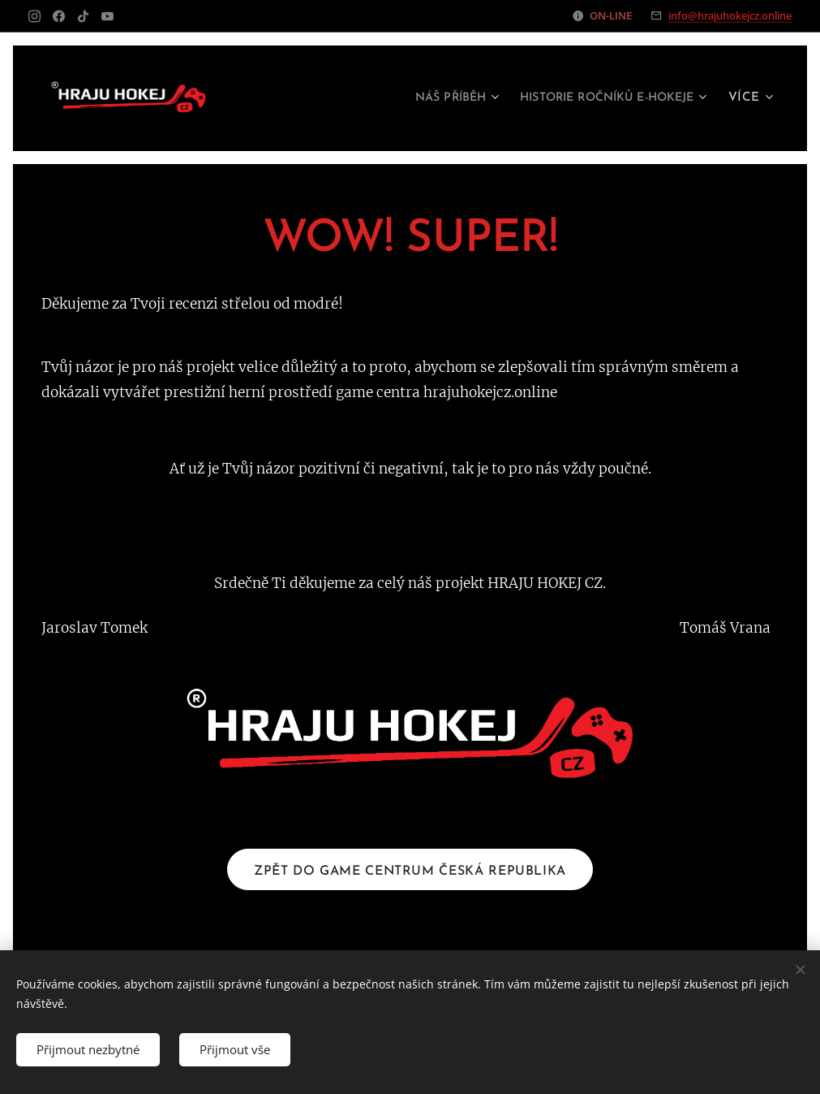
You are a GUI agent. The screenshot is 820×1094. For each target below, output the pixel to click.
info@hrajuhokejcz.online (730, 15)
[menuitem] (427, 98)
